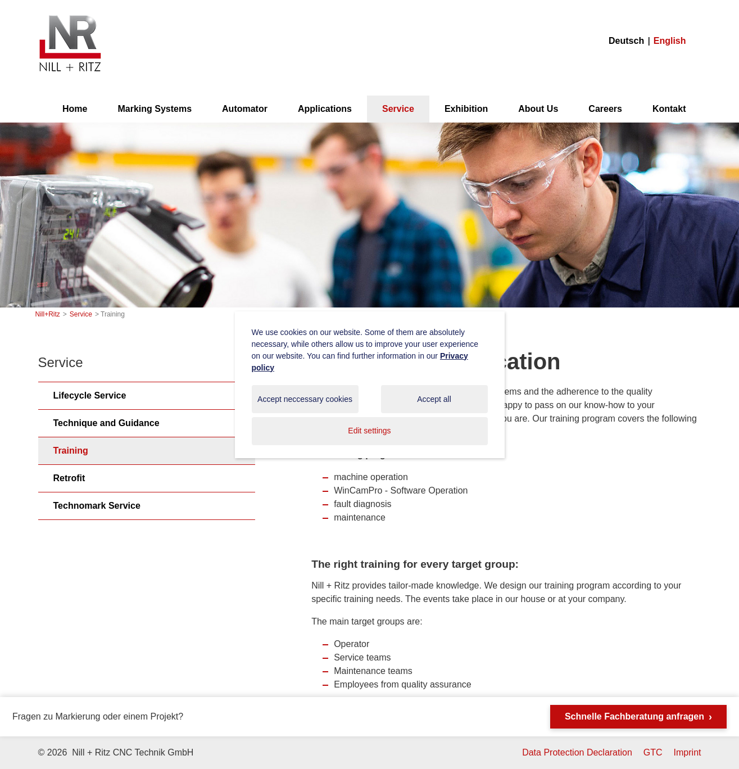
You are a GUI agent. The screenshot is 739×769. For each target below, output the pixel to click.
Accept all (434, 399)
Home (74, 109)
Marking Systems (154, 109)
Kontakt (669, 109)
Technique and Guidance (106, 423)
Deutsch (626, 41)
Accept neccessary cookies (304, 399)
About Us (538, 109)
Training (70, 450)
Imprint (687, 752)
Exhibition (466, 109)
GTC (653, 752)
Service (398, 109)
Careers (605, 109)
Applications (325, 109)
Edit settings (369, 430)
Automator (245, 109)
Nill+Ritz (69, 16)
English (670, 41)
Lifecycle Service (89, 395)
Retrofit (69, 478)
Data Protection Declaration (577, 752)
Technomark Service (96, 505)
